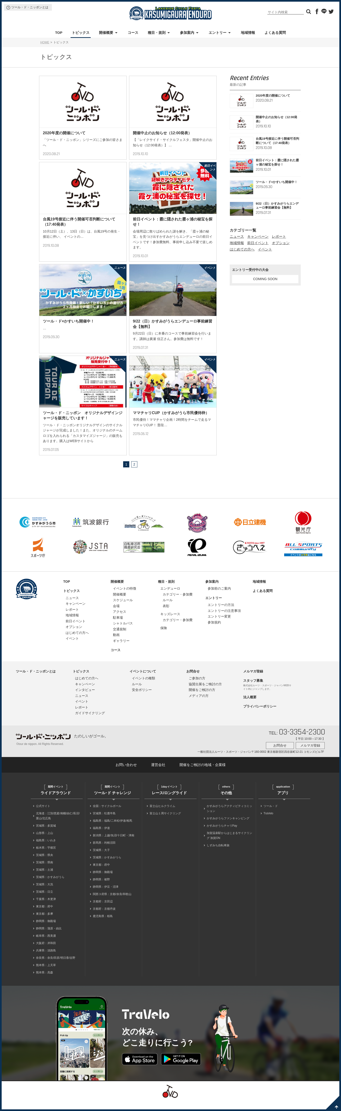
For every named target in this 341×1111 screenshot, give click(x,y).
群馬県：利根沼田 (104, 852)
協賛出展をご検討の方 (205, 693)
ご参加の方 (197, 688)
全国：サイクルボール (107, 815)
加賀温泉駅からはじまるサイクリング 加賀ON (229, 845)
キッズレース (170, 623)
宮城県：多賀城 (46, 835)
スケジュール (123, 609)
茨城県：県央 (44, 864)
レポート (279, 236)
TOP (59, 33)
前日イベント (258, 243)
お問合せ (193, 681)
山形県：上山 (44, 842)
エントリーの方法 (221, 614)
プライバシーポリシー (259, 716)
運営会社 (158, 774)
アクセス (119, 621)
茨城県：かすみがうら (50, 886)
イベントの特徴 (124, 598)
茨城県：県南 (44, 872)
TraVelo (268, 822)
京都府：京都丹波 (104, 918)
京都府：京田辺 (103, 911)
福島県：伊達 (101, 837)
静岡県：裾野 (101, 889)
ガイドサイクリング (90, 722)
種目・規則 (157, 33)
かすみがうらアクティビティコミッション (229, 818)
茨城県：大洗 (44, 894)
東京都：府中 (44, 916)
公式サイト (43, 815)
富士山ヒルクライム (162, 815)
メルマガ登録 (253, 681)
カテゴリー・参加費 (178, 604)
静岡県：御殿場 (46, 930)
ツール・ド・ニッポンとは (29, 7)
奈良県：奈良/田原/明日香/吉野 (55, 967)
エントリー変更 (219, 626)
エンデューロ (170, 598)
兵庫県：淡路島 (46, 960)
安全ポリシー (142, 699)
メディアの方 (199, 705)
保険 (163, 637)
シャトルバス (123, 633)
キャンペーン (258, 236)
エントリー (217, 33)
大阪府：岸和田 (46, 952)
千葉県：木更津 (46, 908)
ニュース (237, 236)
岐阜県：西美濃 (46, 945)
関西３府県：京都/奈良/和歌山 (112, 903)
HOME (44, 42)
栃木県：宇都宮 (46, 857)
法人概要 (249, 706)
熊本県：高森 (44, 982)
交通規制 (119, 639)
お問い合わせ (126, 774)
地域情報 (248, 33)
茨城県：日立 (44, 901)
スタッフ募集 (253, 690)
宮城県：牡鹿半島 (104, 822)
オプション (281, 243)
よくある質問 (275, 33)
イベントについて (143, 681)
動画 (116, 644)
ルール (168, 609)
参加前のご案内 (219, 598)
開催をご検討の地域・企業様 (202, 774)
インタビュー (85, 699)
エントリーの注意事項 (224, 620)
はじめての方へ (242, 249)
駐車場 (118, 627)
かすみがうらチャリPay (222, 835)
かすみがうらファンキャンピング (228, 827)
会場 (116, 615)
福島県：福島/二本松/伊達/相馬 (112, 830)
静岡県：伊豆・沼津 (105, 896)
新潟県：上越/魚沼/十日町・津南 (113, 845)
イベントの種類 (143, 688)
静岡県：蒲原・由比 (49, 938)
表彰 (166, 615)
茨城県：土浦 (44, 879)
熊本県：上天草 (46, 974)
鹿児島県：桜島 (103, 925)
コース (133, 33)
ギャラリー (121, 650)
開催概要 (106, 33)
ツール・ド (271, 815)
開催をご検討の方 (202, 699)
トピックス (81, 33)
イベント (265, 249)
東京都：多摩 (44, 923)
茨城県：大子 (101, 859)
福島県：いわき (46, 849)
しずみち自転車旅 (218, 854)
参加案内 (187, 33)
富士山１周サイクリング (165, 822)
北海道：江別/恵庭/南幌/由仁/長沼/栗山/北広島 (58, 825)
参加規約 (214, 632)
